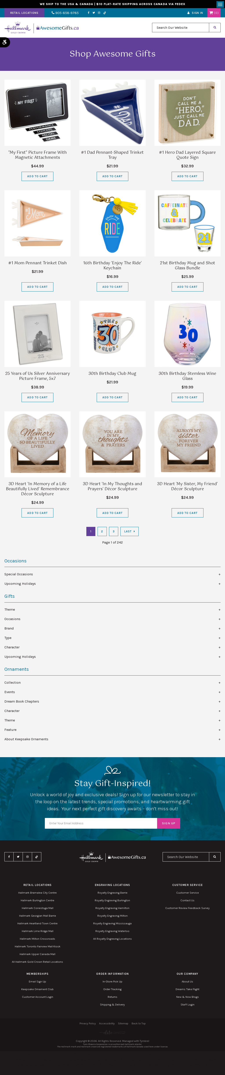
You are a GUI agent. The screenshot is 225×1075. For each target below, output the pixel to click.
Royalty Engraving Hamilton (112, 908)
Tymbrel (144, 1042)
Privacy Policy (88, 1024)
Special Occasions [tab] (18, 575)
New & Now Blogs (187, 997)
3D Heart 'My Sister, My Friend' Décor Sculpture (187, 488)
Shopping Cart (211, 14)
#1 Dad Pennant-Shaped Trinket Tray (112, 156)
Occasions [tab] (12, 620)
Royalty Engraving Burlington (112, 901)
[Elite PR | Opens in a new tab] (112, 1033)
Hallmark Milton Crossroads (37, 939)
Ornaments (16, 670)
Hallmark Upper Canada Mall (37, 955)
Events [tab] (9, 693)
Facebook (84, 14)
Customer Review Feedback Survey (187, 908)
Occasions (15, 562)
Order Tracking (112, 990)
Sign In (197, 14)
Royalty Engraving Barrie (112, 893)
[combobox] (180, 28)
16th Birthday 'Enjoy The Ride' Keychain (112, 266)
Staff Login (187, 1005)
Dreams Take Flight (187, 990)
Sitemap (123, 1024)
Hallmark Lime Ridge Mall (37, 932)
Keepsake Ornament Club (37, 990)
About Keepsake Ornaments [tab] (26, 740)
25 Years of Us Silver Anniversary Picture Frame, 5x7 (37, 377)
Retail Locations (24, 14)
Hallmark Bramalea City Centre (37, 893)
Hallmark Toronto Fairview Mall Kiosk (37, 947)
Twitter (89, 14)
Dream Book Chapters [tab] (21, 702)
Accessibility (107, 1024)
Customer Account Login (37, 997)
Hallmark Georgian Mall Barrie (37, 916)
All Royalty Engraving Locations (112, 939)
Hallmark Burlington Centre (37, 901)
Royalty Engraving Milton (112, 916)
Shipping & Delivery (112, 1005)
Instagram (95, 14)
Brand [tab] (9, 629)
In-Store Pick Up (112, 982)
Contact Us (187, 901)
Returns (112, 997)
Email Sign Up (37, 982)
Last (128, 532)
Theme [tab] (9, 610)
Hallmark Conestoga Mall (37, 908)
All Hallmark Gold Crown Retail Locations (37, 962)
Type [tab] (7, 639)
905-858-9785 (63, 14)
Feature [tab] (10, 731)
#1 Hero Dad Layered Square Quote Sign (187, 156)
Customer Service (187, 893)
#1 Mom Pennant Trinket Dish (37, 264)
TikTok (101, 14)
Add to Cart (37, 177)
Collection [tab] (12, 683)
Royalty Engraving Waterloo (112, 932)
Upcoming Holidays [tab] (20, 584)
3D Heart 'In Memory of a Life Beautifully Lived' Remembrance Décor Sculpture (37, 490)
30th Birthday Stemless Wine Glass (187, 377)
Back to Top (139, 1024)
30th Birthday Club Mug (112, 374)
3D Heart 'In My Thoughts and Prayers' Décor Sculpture (112, 488)
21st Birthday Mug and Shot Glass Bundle (187, 266)
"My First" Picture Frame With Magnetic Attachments (37, 156)
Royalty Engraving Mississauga (112, 924)
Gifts (9, 597)
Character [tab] (12, 648)
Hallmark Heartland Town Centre (37, 924)
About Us (187, 982)
